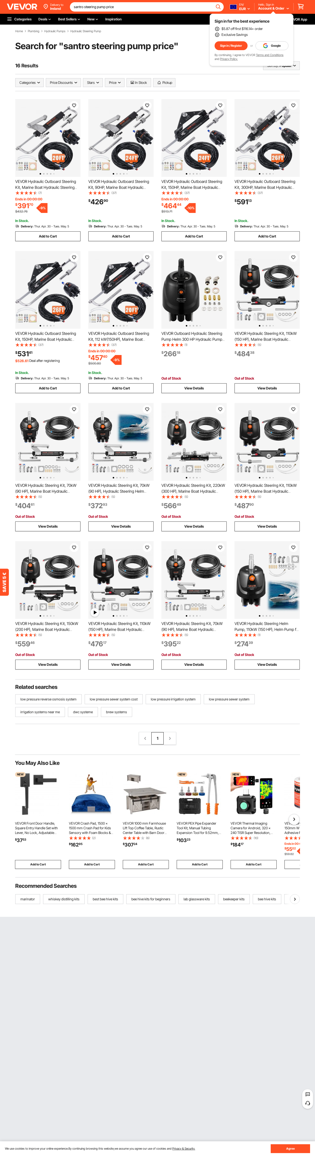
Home (19, 31)
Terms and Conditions (270, 55)
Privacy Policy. (229, 59)
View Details (194, 388)
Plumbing (33, 31)
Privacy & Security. (183, 1148)
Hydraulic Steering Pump (85, 31)
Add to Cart (48, 236)
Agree (290, 1148)
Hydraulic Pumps (54, 31)
